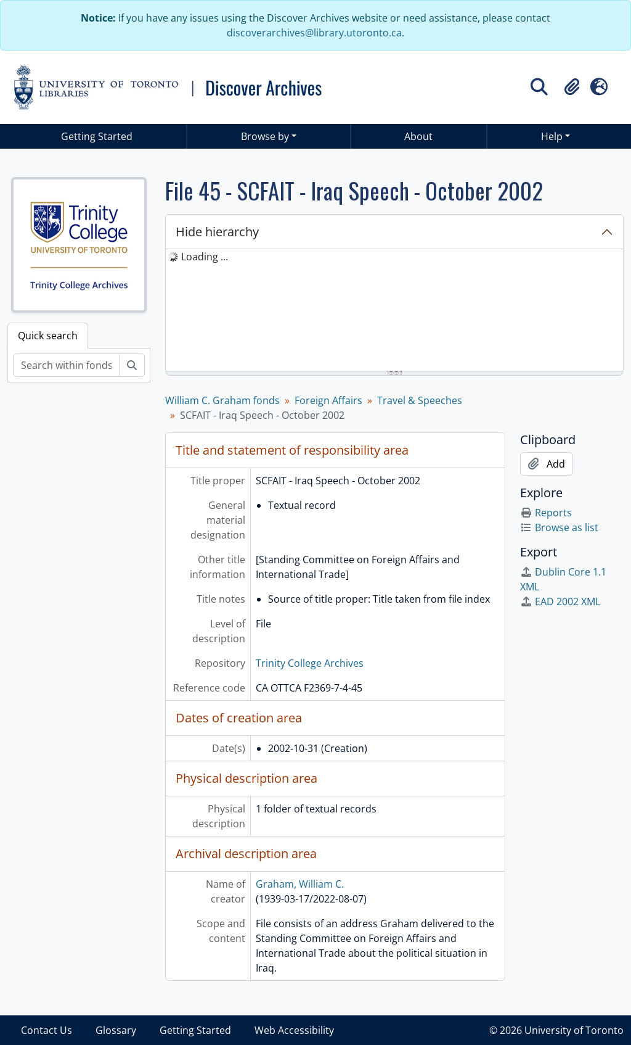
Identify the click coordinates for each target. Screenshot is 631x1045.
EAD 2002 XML (560, 601)
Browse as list (559, 527)
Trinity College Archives (310, 663)
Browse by (265, 136)
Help (552, 136)
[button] (571, 87)
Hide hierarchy (217, 231)
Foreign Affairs (328, 400)
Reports (546, 512)
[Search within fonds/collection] (66, 365)
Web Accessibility (294, 1030)
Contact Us (46, 1030)
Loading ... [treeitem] (204, 256)
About (418, 136)
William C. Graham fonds (222, 400)
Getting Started (96, 136)
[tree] (394, 311)
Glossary (116, 1030)
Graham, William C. (300, 884)
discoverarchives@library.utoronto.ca (314, 32)
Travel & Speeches (419, 400)
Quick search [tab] (48, 335)
